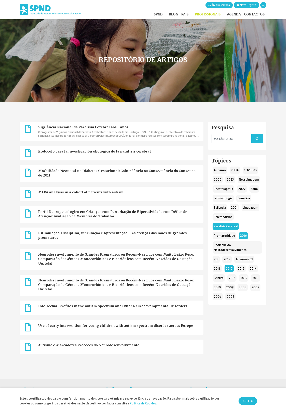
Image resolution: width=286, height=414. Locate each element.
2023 (230, 179)
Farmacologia (223, 198)
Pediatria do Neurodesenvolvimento (230, 247)
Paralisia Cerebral (226, 226)
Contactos (254, 14)
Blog (173, 14)
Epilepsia (220, 207)
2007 (255, 287)
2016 (243, 236)
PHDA (235, 170)
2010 (217, 287)
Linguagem (250, 207)
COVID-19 (250, 170)
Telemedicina (223, 217)
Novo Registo (246, 5)
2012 (243, 278)
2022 (242, 189)
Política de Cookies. (143, 403)
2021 (234, 207)
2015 (241, 268)
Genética (244, 198)
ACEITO (248, 401)
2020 (217, 179)
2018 (217, 268)
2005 (230, 297)
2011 (255, 278)
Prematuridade (224, 236)
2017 (229, 268)
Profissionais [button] (208, 14)
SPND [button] (158, 14)
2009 (230, 287)
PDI (216, 259)
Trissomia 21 (244, 259)
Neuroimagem (249, 179)
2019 (227, 259)
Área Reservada (219, 5)
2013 (232, 278)
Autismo (220, 170)
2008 (242, 287)
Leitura (219, 278)
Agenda (234, 14)
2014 (253, 268)
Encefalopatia (223, 189)
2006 (217, 297)
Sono (254, 189)
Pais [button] (185, 14)
